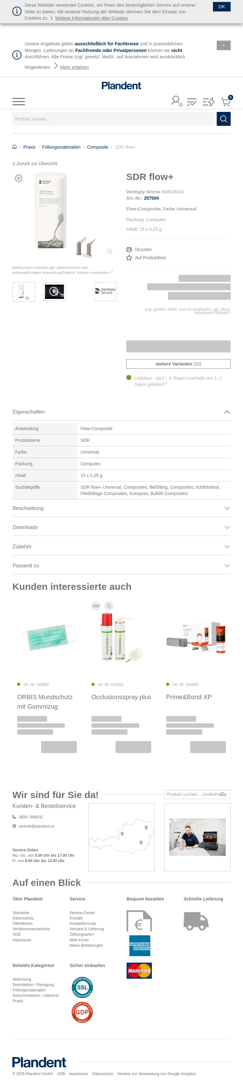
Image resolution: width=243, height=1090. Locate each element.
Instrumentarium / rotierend (35, 995)
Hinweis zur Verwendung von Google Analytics (156, 1074)
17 (111, 271)
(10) (178, 363)
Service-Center (82, 913)
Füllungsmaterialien (29, 990)
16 (165, 383)
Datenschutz (23, 918)
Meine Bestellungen (86, 945)
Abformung (22, 979)
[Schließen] (222, 6)
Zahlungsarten (82, 934)
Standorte (21, 913)
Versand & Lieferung (87, 929)
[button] (191, 102)
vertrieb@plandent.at (36, 826)
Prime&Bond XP (189, 697)
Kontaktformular (83, 923)
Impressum (22, 940)
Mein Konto (79, 940)
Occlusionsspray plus (121, 697)
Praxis (18, 1001)
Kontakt (76, 918)
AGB (17, 934)
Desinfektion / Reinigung (33, 985)
